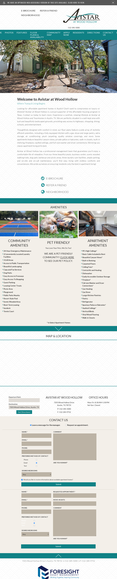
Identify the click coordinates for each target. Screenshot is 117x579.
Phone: (25, 438)
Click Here (67, 247)
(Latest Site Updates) (84, 576)
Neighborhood (16, 15)
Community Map (53, 24)
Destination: (13, 394)
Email (24, 453)
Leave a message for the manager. (46, 415)
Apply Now (66, 24)
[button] (113, 2)
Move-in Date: (59, 490)
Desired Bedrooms (29, 461)
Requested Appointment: (64, 482)
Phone (25, 450)
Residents (78, 23)
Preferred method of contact (35, 446)
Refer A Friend (34, 10)
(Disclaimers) (70, 576)
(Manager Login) (58, 576)
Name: (25, 422)
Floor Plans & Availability (37, 25)
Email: (25, 430)
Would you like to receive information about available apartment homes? (47, 470)
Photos (9, 23)
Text (24, 456)
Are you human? (60, 453)
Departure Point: (15, 387)
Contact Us (108, 24)
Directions (93, 23)
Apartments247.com (50, 574)
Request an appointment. (77, 415)
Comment (57, 422)
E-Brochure (14, 10)
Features (22, 23)
